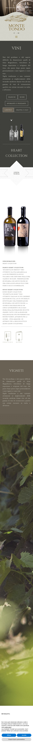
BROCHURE (19, 337)
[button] (2, 8)
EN (18, 33)
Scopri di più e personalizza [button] (16, 739)
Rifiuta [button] (9, 735)
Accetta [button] (24, 735)
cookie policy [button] (7, 727)
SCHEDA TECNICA (8, 337)
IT (14, 33)
